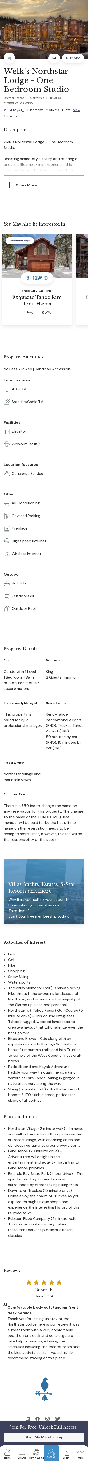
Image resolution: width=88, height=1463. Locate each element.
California (37, 98)
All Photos (73, 58)
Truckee (56, 98)
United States (14, 98)
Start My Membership (43, 1437)
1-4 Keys (14, 110)
